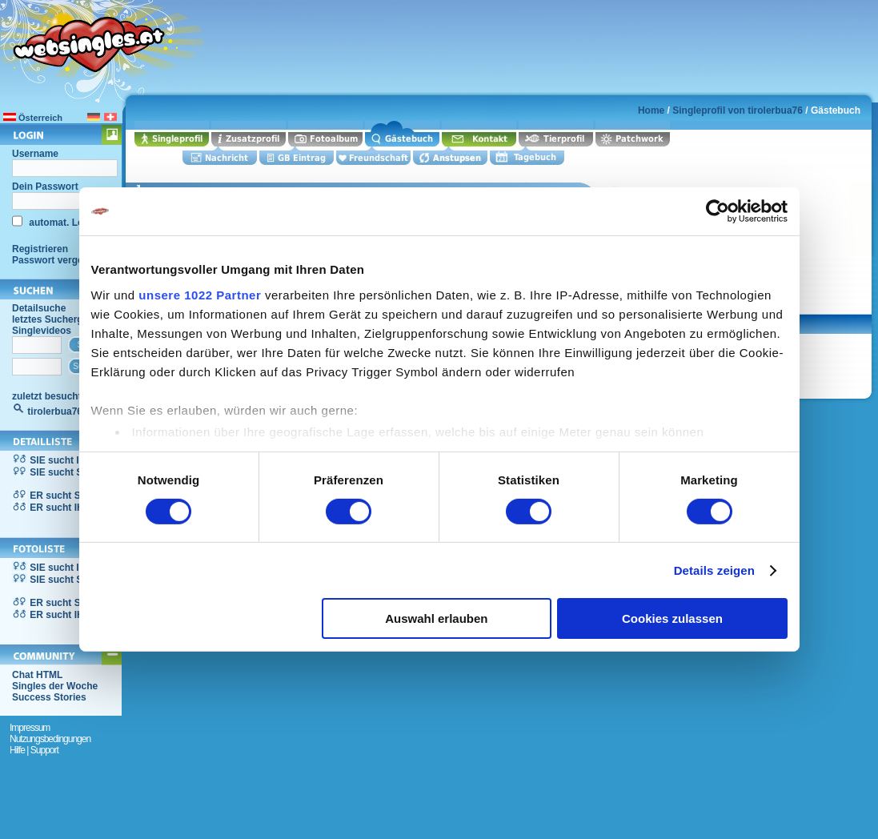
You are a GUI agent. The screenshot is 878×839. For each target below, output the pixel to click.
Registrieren (40, 249)
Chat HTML (37, 674)
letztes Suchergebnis (60, 319)
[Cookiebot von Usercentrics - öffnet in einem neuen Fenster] (717, 211)
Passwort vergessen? (61, 260)
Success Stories (49, 697)
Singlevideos (41, 330)
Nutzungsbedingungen (50, 739)
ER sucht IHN (60, 507)
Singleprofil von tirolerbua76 (737, 110)
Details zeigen (714, 570)
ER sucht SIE (60, 495)
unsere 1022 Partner (199, 294)
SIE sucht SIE (60, 472)
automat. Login (62, 222)
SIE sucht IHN (61, 460)
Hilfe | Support (34, 750)
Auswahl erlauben (436, 618)
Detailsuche (39, 308)
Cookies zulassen (672, 618)
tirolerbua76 (54, 411)
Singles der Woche (55, 686)
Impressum (30, 727)
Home (651, 110)
